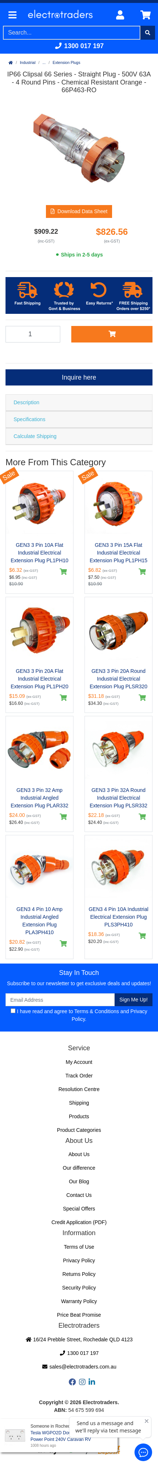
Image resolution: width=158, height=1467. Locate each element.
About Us (79, 1154)
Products (79, 1116)
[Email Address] (60, 999)
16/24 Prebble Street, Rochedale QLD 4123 (79, 1339)
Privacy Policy (79, 1260)
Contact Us (78, 1195)
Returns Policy (79, 1274)
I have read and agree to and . (79, 1015)
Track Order (79, 1076)
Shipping (79, 1103)
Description (26, 402)
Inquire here (79, 377)
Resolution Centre (79, 1089)
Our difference (79, 1168)
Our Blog (79, 1181)
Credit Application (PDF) (79, 1222)
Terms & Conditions (96, 1011)
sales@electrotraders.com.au (79, 1367)
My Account (79, 1062)
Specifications (29, 419)
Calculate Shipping (35, 436)
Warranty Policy (79, 1301)
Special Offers (79, 1209)
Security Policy (79, 1288)
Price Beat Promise (79, 1315)
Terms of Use (79, 1247)
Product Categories (79, 1130)
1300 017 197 (79, 46)
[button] (79, 211)
